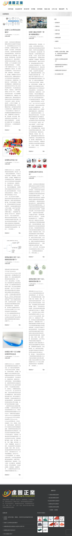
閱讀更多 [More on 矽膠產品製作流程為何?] (31, 256)
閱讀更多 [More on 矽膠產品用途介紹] (7, 233)
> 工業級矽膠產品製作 (53, 494)
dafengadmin (9, 34)
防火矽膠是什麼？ (59, 74)
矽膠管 (56, 41)
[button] (67, 9)
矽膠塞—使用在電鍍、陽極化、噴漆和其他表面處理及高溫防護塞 (61, 53)
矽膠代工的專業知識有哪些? (11, 522)
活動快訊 (57, 26)
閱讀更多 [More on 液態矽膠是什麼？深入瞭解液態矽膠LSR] (31, 369)
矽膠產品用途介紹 (11, 160)
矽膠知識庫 (7, 36)
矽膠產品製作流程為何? (61, 70)
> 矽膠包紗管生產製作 (53, 504)
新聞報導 (57, 22)
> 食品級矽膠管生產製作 (53, 501)
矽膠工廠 (57, 30)
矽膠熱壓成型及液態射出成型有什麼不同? (14, 526)
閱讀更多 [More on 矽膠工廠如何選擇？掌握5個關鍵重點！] (31, 151)
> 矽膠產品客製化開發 (53, 507)
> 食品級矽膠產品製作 (53, 497)
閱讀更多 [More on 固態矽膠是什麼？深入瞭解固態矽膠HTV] (7, 325)
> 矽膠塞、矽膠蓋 (53, 510)
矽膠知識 (57, 34)
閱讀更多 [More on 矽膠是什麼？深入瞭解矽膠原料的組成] (7, 474)
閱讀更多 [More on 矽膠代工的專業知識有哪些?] (7, 130)
